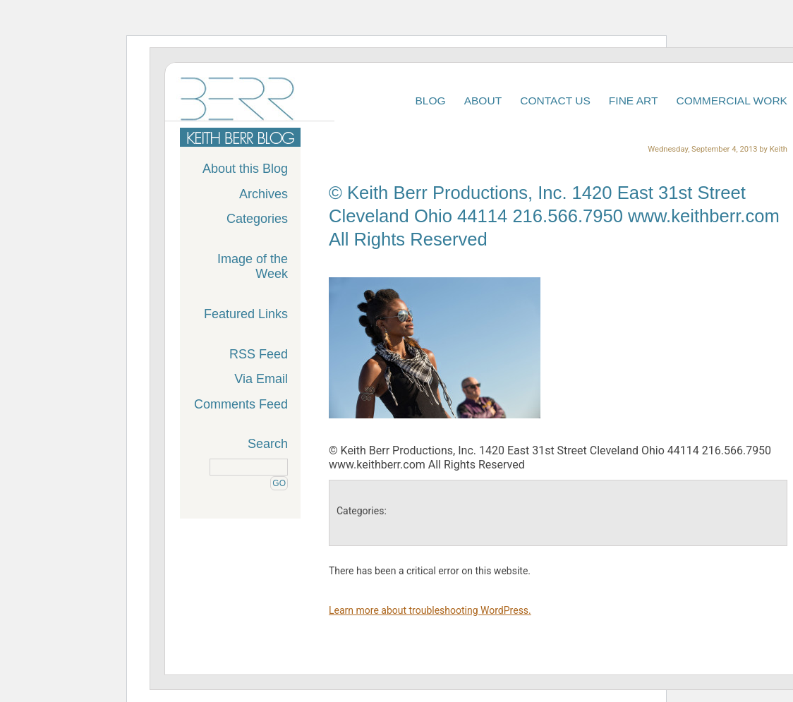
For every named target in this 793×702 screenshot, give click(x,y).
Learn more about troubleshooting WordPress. (430, 610)
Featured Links (246, 314)
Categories (257, 219)
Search (268, 444)
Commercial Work (732, 101)
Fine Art (633, 101)
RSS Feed (258, 354)
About (483, 101)
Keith (778, 149)
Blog (430, 101)
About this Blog (245, 169)
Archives (263, 194)
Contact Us (555, 101)
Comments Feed (241, 404)
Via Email (261, 379)
